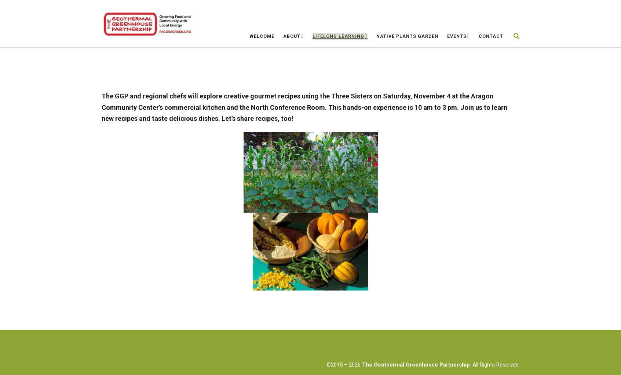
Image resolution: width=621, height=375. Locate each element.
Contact (491, 36)
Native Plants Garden (407, 36)
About (291, 36)
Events (457, 36)
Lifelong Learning (338, 36)
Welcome (261, 36)
